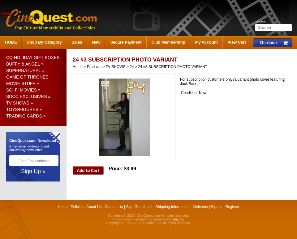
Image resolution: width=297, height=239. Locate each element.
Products (94, 67)
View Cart (237, 42)
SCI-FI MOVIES (21, 89)
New (96, 42)
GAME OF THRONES (27, 77)
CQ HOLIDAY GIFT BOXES (33, 57)
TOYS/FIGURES (22, 109)
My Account (206, 42)
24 (132, 67)
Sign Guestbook (139, 207)
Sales (77, 42)
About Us (93, 207)
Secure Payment (125, 42)
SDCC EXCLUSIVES (26, 96)
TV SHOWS (17, 102)
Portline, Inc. (175, 219)
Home (78, 67)
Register (232, 207)
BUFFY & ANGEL (23, 64)
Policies (77, 207)
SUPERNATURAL (23, 70)
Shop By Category (44, 42)
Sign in (216, 207)
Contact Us (114, 207)
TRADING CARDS (24, 115)
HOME (11, 42)
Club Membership (168, 42)
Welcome (200, 207)
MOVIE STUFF (20, 83)
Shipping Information (173, 207)
